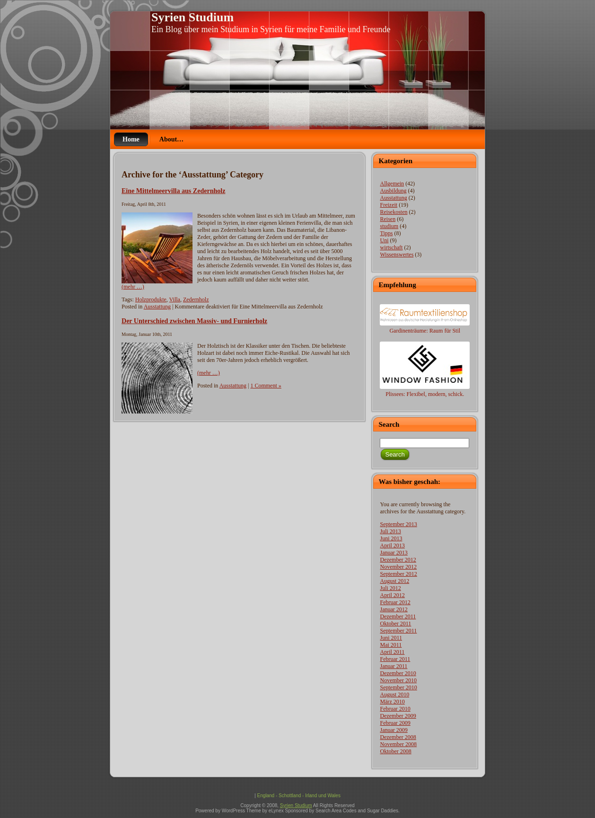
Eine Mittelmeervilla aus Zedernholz (173, 190)
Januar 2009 (393, 730)
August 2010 (394, 694)
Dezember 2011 (398, 616)
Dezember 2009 (398, 715)
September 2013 (398, 524)
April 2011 (392, 652)
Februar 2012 (395, 602)
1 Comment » (265, 385)
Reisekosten (393, 212)
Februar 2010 (395, 708)
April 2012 (392, 595)
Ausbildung (393, 190)
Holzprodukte (150, 299)
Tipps (386, 233)
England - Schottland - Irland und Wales (298, 795)
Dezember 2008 (398, 737)
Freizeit (388, 205)
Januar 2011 (393, 666)
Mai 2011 (391, 645)
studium (389, 226)
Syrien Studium (192, 17)
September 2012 (398, 574)
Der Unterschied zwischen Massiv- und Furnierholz (194, 321)
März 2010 (392, 701)
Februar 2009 (395, 723)
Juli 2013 (390, 531)
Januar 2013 (393, 552)
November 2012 (398, 566)
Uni (384, 240)
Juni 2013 (391, 538)
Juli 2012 (390, 588)
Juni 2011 (391, 637)
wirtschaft (391, 247)
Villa (174, 299)
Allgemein (392, 183)
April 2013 (392, 545)
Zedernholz (196, 299)
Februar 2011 (395, 659)
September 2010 (398, 687)
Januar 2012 (393, 609)
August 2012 (394, 581)
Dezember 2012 (398, 559)
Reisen (387, 219)
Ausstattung (157, 306)
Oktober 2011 (395, 623)
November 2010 (398, 680)
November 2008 (398, 744)
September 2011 (398, 630)
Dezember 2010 (398, 673)
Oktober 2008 (395, 751)
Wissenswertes (396, 254)
